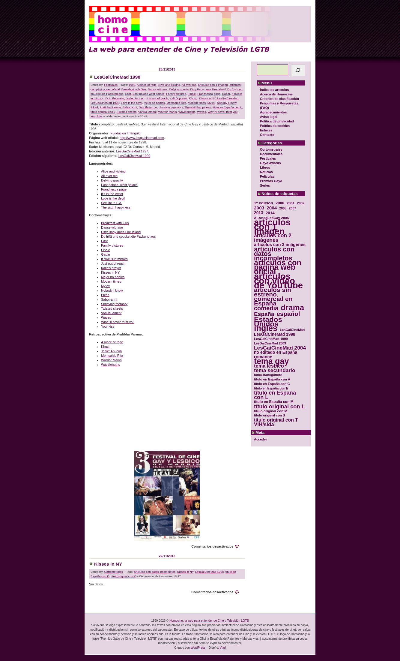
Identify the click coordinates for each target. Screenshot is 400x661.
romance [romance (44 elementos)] (263, 357)
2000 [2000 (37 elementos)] (280, 203)
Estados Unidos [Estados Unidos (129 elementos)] (268, 321)
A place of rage (147, 84)
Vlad (223, 647)
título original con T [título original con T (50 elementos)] (276, 420)
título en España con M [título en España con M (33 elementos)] (274, 402)
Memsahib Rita (176, 102)
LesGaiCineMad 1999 (134, 156)
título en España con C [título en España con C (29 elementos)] (272, 384)
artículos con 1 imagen (213, 84)
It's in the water (114, 98)
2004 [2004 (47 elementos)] (272, 208)
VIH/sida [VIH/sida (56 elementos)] (264, 424)
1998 (132, 84)
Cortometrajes (271, 149)
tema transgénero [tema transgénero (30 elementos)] (268, 375)
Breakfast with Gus (133, 89)
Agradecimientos (273, 112)
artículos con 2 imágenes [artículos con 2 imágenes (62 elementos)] (272, 237)
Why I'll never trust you (223, 111)
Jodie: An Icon (135, 98)
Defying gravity (179, 89)
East (128, 93)
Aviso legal (268, 117)
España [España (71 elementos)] (264, 314)
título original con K (123, 576)
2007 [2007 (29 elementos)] (292, 208)
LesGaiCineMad (227, 98)
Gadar (226, 93)
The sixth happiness (197, 107)
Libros (265, 167)
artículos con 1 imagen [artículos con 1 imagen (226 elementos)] (272, 226)
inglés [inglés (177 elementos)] (265, 328)
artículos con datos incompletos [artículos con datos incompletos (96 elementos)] (274, 253)
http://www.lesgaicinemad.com (142, 138)
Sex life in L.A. (148, 107)
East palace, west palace (119, 185)
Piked (94, 107)
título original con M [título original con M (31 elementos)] (270, 411)
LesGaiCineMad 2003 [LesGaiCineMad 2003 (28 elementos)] (270, 343)
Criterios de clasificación (279, 99)
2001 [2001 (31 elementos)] (290, 203)
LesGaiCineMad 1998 (117, 77)
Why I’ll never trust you (117, 322)
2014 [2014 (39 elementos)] (270, 213)
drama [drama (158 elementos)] (292, 307)
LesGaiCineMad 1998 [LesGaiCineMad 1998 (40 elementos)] (274, 334)
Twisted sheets (126, 111)
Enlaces (266, 130)
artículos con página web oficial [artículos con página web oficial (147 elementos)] (277, 267)
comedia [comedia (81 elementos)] (266, 308)
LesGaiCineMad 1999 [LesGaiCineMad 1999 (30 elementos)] (271, 339)
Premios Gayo (271, 181)
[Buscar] (298, 70)
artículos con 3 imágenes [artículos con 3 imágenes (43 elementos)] (280, 244)
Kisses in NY (207, 98)
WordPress (198, 647)
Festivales (268, 158)
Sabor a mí (130, 107)
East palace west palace (149, 93)
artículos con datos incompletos (154, 571)
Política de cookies (275, 126)
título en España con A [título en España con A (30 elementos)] (272, 379)
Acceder (260, 439)
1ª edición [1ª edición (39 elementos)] (263, 203)
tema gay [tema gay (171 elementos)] (271, 361)
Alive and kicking (169, 84)
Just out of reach (157, 98)
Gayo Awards (270, 163)
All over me (188, 84)
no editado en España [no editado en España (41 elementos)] (275, 352)
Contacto (267, 135)
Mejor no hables (154, 102)
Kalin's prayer (178, 98)
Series (265, 185)
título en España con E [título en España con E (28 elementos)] (271, 388)
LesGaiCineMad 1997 (132, 151)
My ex (211, 102)
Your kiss (97, 116)
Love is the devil (131, 102)
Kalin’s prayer (111, 268)
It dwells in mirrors (114, 259)
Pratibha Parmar (110, 107)
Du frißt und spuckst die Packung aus (128, 236)
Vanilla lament (147, 111)
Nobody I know (227, 102)
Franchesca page (208, 93)
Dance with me (157, 89)
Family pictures (176, 93)
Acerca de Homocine (276, 94)
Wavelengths (187, 111)
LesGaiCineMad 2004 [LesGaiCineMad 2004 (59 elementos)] (280, 348)
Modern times (197, 102)
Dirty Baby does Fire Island (208, 89)
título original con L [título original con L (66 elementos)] (279, 406)
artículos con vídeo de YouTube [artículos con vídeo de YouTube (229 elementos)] (278, 280)
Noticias (266, 172)
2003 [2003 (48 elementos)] (259, 208)
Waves (201, 111)
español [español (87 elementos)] (288, 313)
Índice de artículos (274, 90)
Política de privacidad (277, 121)
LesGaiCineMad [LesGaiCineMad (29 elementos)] (292, 330)
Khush (193, 98)
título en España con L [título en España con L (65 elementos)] (275, 395)
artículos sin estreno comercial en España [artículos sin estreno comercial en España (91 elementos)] (273, 296)
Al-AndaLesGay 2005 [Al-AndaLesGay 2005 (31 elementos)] (271, 218)
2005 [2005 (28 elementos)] (282, 208)
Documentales (271, 154)
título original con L (103, 111)
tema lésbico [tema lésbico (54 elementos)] (269, 366)
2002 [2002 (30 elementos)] (300, 203)
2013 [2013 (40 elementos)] (258, 213)
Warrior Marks (167, 111)
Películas (267, 176)
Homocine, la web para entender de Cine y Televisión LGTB (209, 620)
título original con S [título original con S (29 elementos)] (269, 415)
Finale (192, 93)
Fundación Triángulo (126, 133)
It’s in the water (112, 194)
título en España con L (227, 107)
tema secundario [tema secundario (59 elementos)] (274, 370)
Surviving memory (171, 107)
